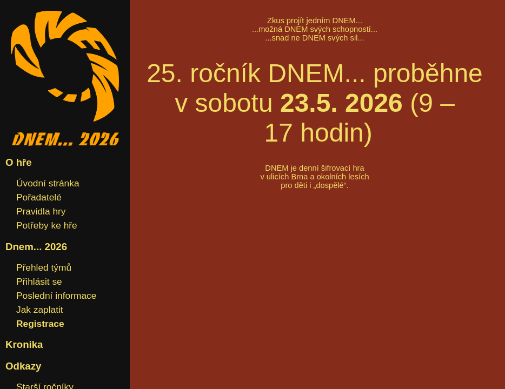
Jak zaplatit (39, 309)
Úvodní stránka (47, 183)
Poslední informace (56, 295)
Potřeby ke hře (46, 225)
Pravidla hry (41, 211)
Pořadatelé (39, 197)
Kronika (24, 344)
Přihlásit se (39, 281)
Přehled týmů (43, 267)
